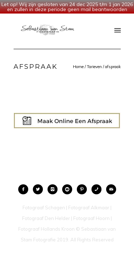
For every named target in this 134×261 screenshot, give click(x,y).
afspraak (113, 66)
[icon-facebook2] (25, 189)
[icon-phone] (98, 189)
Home (78, 66)
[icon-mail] (111, 189)
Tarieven (94, 66)
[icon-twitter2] (39, 189)
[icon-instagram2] (54, 189)
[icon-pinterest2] (83, 189)
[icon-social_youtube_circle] (69, 189)
